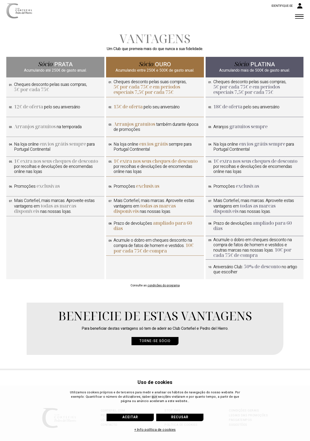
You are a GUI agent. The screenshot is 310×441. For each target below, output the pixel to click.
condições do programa (163, 285)
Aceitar (130, 417)
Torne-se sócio (155, 341)
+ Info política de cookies (155, 429)
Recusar (179, 417)
